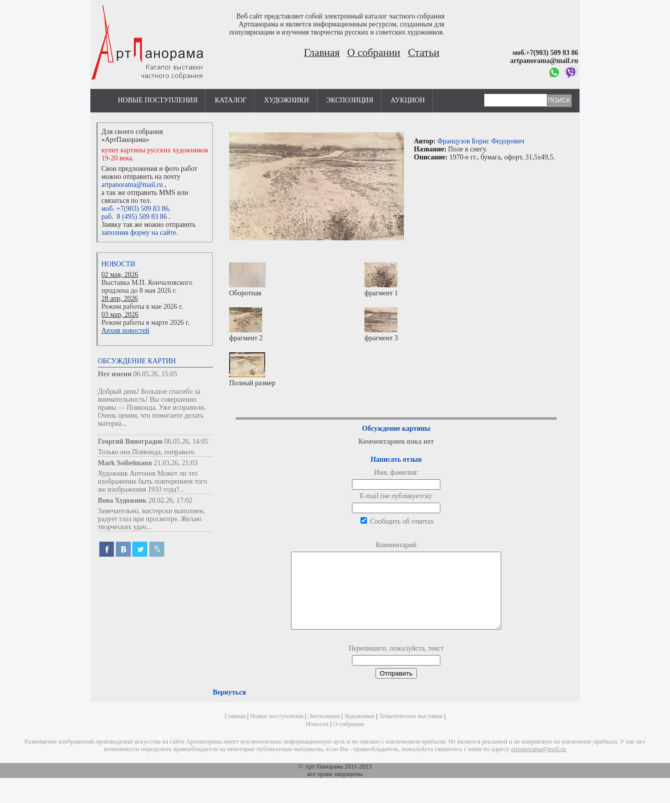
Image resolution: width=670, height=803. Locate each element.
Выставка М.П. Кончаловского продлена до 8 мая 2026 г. (146, 286)
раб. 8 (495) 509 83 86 (134, 216)
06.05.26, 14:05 (186, 441)
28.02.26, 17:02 (170, 500)
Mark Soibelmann (125, 463)
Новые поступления (158, 100)
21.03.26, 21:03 (176, 463)
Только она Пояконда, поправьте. (147, 452)
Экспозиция (349, 100)
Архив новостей (125, 330)
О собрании (373, 52)
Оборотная (247, 279)
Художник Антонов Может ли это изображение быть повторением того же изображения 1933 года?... (152, 481)
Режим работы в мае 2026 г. (142, 306)
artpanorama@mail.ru (132, 184)
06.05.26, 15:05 (155, 374)
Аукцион (407, 100)
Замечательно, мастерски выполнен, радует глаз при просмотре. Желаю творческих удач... (151, 519)
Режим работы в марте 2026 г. (145, 322)
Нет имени (114, 374)
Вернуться (229, 707)
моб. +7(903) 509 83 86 (135, 208)
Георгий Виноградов (130, 441)
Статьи (423, 52)
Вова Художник (122, 500)
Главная (322, 52)
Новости (118, 264)
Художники (286, 100)
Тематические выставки (411, 731)
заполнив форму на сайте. (139, 232)
